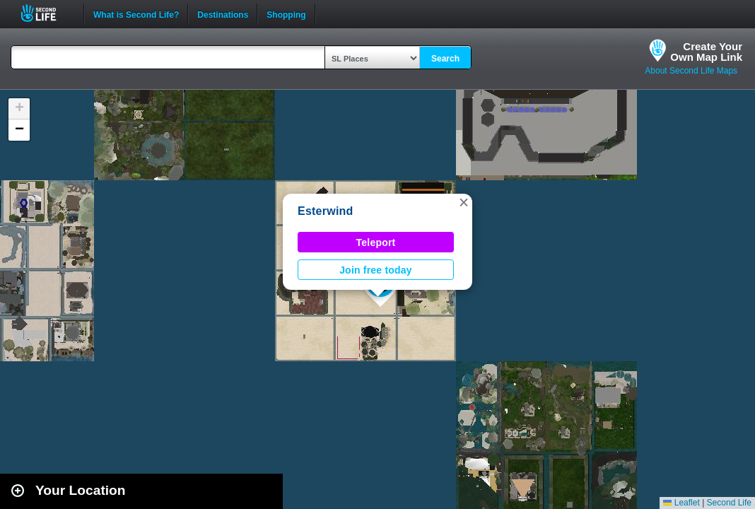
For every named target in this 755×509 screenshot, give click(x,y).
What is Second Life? (136, 13)
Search (445, 59)
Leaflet (681, 503)
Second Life (46, 13)
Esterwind (325, 211)
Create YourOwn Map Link (706, 51)
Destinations (222, 13)
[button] (463, 202)
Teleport (376, 242)
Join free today (375, 270)
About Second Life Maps (691, 71)
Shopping (286, 13)
